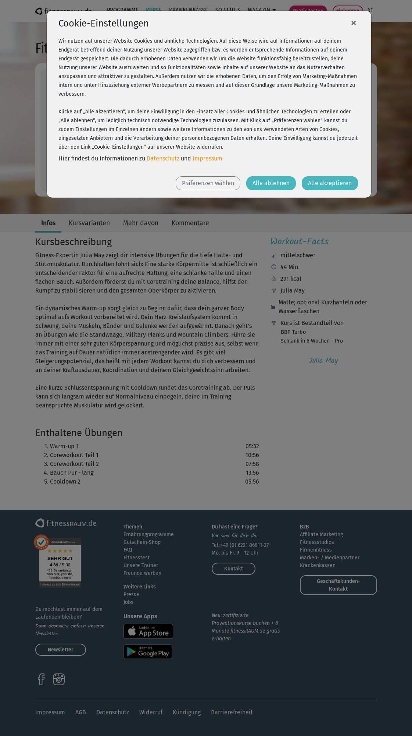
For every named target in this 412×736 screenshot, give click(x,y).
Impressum (207, 158)
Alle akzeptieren (330, 183)
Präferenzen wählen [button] (208, 183)
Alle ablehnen (271, 183)
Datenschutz (163, 158)
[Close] (353, 22)
